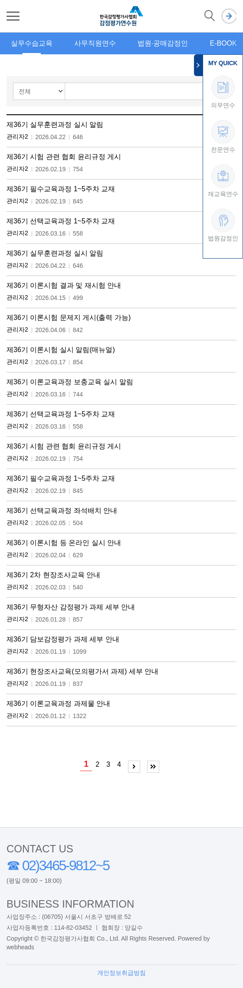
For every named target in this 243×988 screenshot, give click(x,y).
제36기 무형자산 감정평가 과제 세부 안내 (71, 607)
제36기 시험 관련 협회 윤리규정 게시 (64, 156)
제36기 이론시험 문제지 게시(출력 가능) (69, 317)
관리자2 (17, 136)
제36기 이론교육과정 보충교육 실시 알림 (70, 382)
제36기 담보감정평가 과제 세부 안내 (63, 639)
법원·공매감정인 (163, 43)
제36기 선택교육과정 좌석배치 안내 (62, 510)
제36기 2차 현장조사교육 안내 (53, 575)
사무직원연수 (95, 43)
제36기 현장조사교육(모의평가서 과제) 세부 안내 (82, 671)
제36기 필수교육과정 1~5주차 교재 (61, 189)
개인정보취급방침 (121, 972)
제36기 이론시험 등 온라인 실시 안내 (64, 542)
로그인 (228, 16)
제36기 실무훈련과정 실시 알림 (55, 124)
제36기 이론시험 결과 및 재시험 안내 (64, 285)
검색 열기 (209, 16)
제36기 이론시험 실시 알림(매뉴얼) (61, 349)
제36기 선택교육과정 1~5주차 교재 (61, 221)
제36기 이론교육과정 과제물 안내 (58, 703)
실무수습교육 (32, 43)
